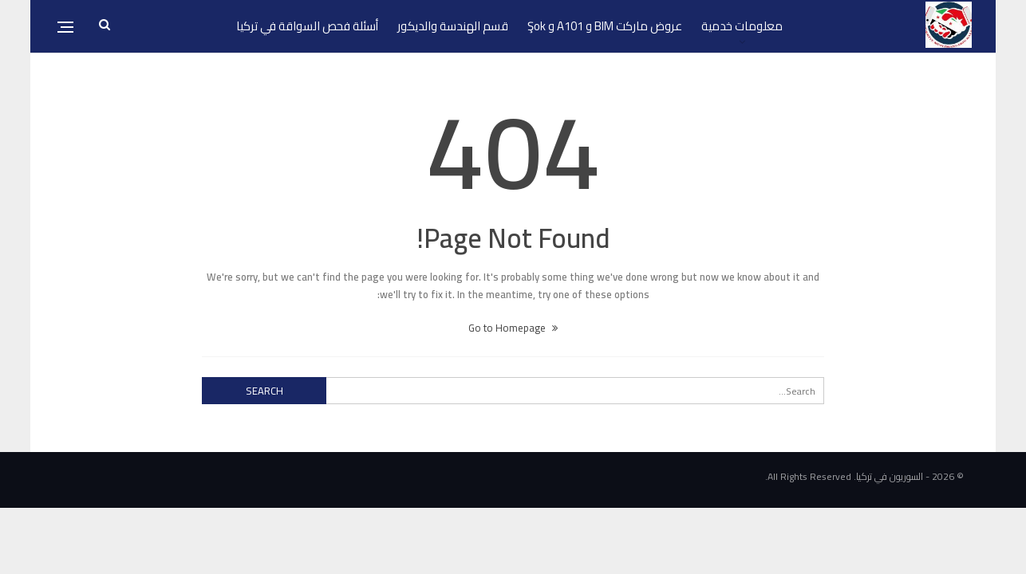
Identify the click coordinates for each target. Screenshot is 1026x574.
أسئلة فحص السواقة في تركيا (307, 25)
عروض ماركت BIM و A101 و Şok (604, 25)
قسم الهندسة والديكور (452, 25)
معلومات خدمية (742, 25)
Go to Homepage (513, 327)
